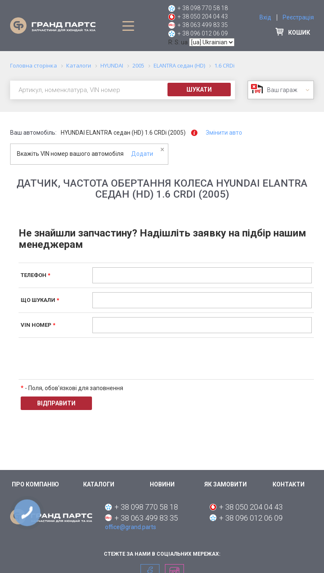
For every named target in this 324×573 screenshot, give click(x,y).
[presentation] (156, 358)
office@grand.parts (130, 527)
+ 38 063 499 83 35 (203, 25)
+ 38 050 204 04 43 (203, 16)
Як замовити (225, 484)
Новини (162, 484)
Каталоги (98, 484)
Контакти (289, 484)
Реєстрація (298, 17)
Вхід (265, 17)
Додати (142, 153)
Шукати (199, 89)
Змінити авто (224, 132)
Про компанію (35, 484)
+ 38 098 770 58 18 (203, 8)
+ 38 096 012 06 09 (203, 33)
